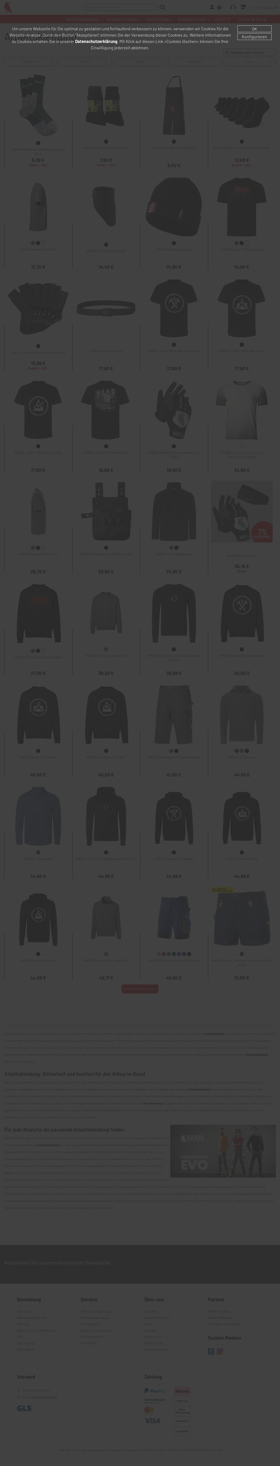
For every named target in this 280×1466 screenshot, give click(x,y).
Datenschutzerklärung (96, 41)
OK (254, 28)
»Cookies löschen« (181, 41)
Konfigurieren (254, 36)
